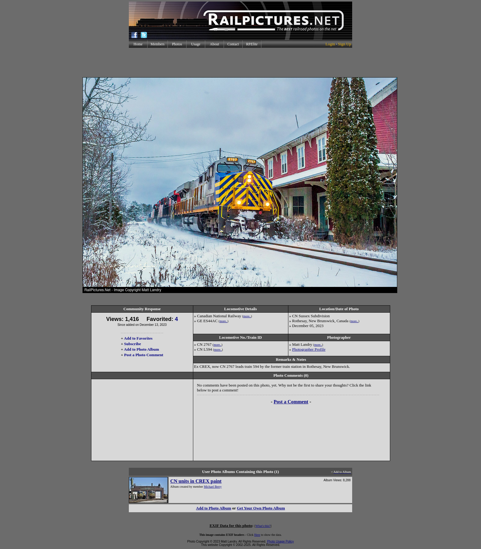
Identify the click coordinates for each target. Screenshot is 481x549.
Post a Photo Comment (143, 355)
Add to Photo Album (141, 349)
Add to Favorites (138, 338)
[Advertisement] (240, 62)
